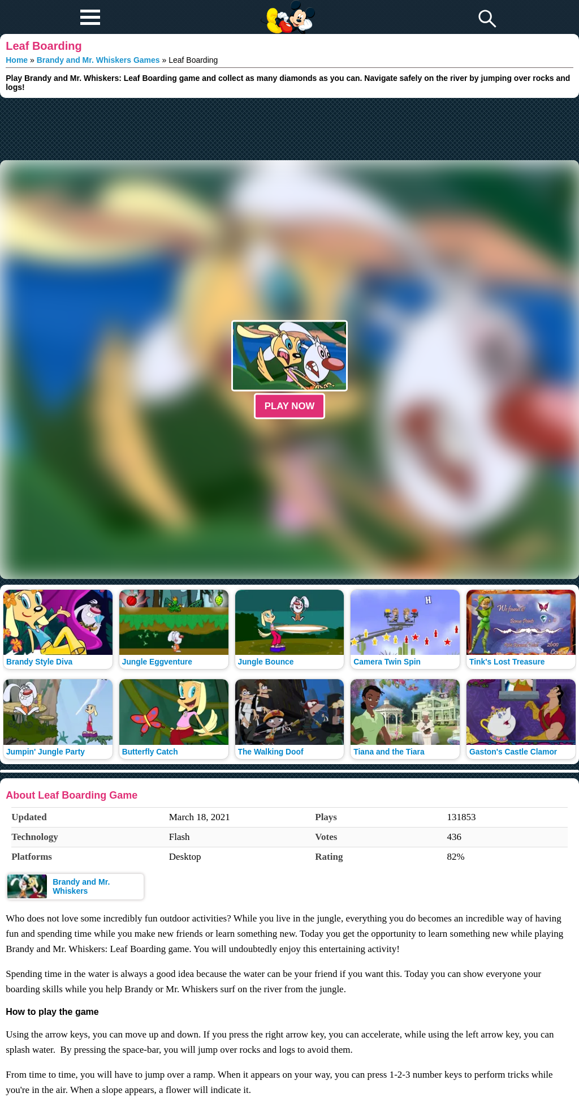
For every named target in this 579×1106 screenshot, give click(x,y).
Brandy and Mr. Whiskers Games (98, 60)
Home (17, 60)
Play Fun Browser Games (286, 8)
